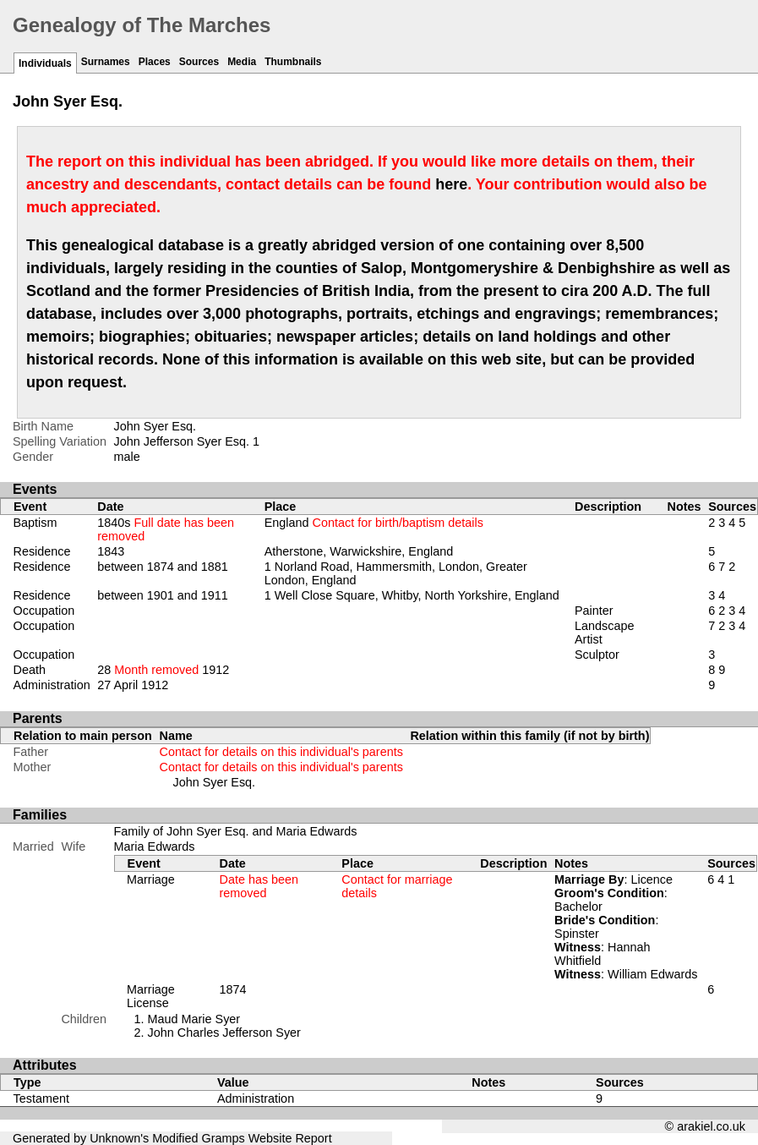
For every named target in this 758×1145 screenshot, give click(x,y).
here (451, 184)
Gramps (223, 1138)
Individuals (45, 63)
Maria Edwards (154, 846)
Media (241, 62)
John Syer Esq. (214, 782)
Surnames (105, 62)
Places (155, 62)
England (373, 522)
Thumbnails (292, 62)
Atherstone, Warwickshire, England (358, 551)
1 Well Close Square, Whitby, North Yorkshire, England (411, 595)
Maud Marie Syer (194, 1019)
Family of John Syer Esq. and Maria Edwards (235, 831)
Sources (199, 62)
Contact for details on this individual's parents (281, 752)
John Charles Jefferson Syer (224, 1032)
